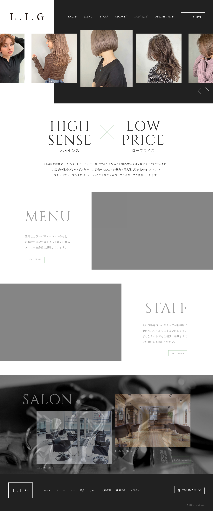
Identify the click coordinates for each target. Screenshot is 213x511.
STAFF (104, 17)
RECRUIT (121, 17)
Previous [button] (199, 91)
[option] (106, 58)
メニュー (60, 490)
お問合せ (135, 490)
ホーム (47, 490)
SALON (72, 17)
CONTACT (141, 17)
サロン (93, 490)
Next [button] (207, 91)
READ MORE (35, 262)
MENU (88, 17)
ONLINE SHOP (164, 17)
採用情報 (121, 490)
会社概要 (106, 490)
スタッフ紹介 (78, 490)
